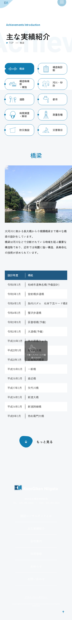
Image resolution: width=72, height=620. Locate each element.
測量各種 (58, 114)
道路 (21, 99)
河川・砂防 (58, 84)
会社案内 (36, 541)
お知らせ (36, 566)
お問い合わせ (36, 579)
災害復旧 (58, 130)
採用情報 (36, 554)
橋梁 (21, 68)
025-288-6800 (26, 502)
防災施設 (24, 130)
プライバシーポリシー (36, 597)
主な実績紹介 (36, 528)
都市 (55, 99)
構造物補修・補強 (24, 84)
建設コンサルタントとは (36, 516)
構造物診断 (58, 68)
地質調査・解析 (24, 114)
